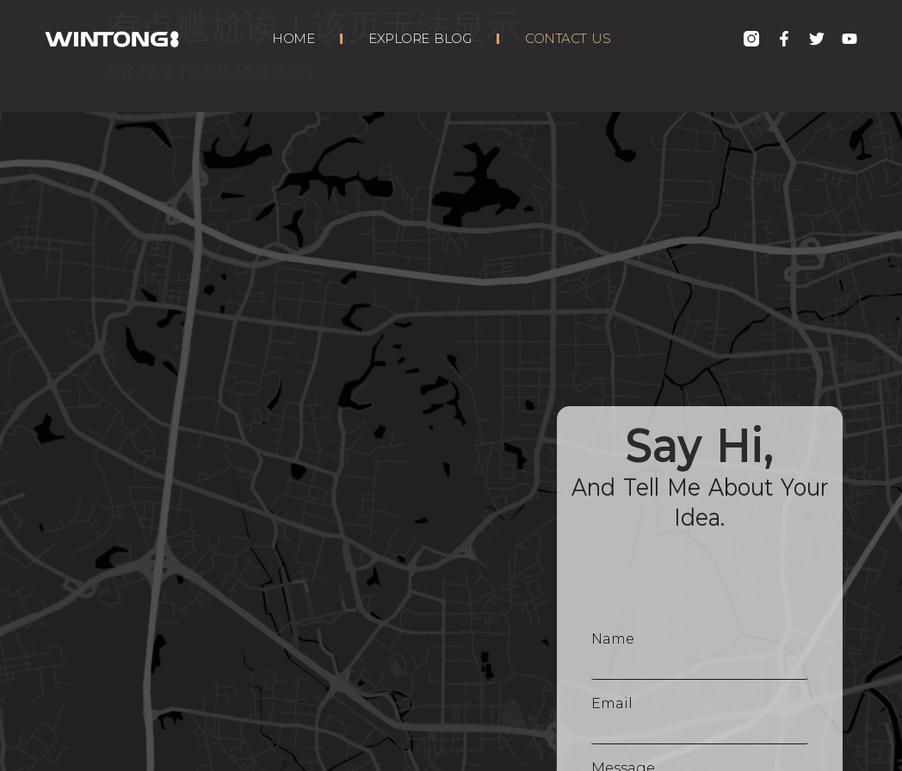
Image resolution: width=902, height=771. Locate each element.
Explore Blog (419, 38)
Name (612, 638)
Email (612, 703)
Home (293, 38)
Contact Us (567, 38)
